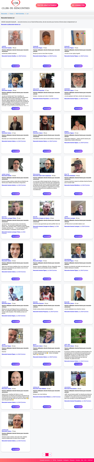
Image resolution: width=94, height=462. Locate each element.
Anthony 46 (36, 387)
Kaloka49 (66, 46)
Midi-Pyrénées (22, 56)
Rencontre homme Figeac (40, 56)
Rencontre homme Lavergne (71, 226)
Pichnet (35, 131)
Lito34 (3, 89)
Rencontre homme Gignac (71, 142)
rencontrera (67, 387)
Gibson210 (36, 89)
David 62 (4, 217)
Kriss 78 (66, 174)
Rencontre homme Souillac (9, 56)
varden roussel (6, 174)
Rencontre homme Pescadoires (72, 401)
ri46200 (4, 46)
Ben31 (35, 344)
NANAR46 (67, 89)
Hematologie (67, 259)
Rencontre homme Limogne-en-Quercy (43, 226)
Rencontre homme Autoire (9, 185)
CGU (85, 460)
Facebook (59, 460)
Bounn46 (66, 302)
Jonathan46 (5, 387)
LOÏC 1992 (67, 344)
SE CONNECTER (78, 5)
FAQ (82, 460)
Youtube (78, 460)
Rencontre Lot (5, 24)
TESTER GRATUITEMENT (47, 5)
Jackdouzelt (5, 430)
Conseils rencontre (45, 460)
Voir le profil (15, 66)
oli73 (34, 259)
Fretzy (3, 131)
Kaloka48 (35, 46)
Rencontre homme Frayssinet (41, 98)
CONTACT (90, 460)
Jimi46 (3, 344)
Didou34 (4, 302)
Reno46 (35, 217)
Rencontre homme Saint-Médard (41, 397)
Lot (17, 56)
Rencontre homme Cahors (9, 141)
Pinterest (72, 460)
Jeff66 (66, 217)
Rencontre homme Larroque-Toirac (11, 232)
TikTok (54, 460)
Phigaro (66, 131)
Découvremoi (36, 174)
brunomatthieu (6, 259)
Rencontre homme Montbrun (72, 185)
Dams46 (35, 302)
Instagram (66, 460)
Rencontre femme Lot (14, 24)
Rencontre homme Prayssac (40, 311)
